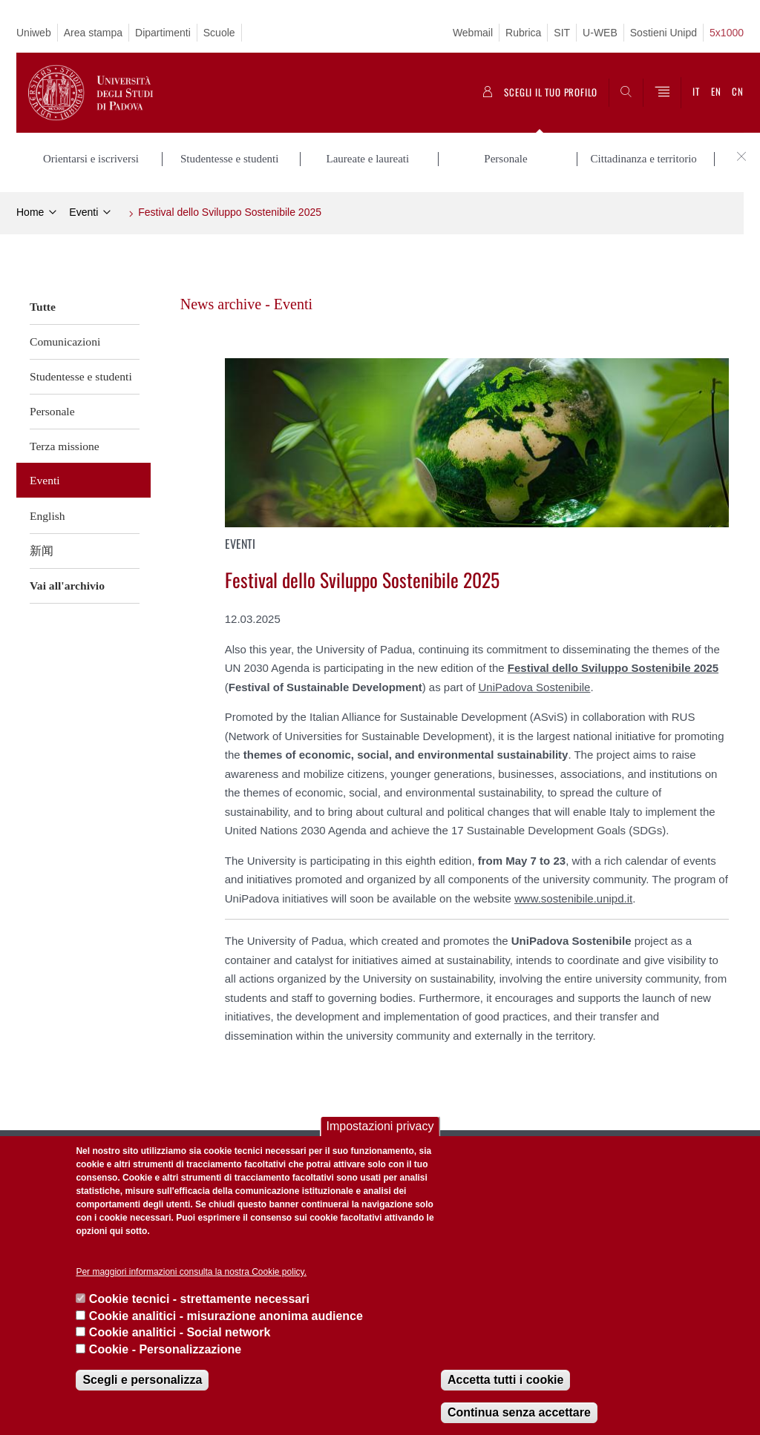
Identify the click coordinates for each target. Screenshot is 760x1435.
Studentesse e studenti (81, 376)
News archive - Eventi (246, 304)
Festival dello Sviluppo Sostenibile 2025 (229, 212)
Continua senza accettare (519, 1412)
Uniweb (33, 33)
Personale (52, 411)
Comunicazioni (65, 341)
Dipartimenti (163, 33)
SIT (562, 33)
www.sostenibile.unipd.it (573, 898)
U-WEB (600, 33)
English (47, 515)
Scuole (219, 33)
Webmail (473, 33)
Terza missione (64, 446)
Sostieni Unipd (663, 33)
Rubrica (523, 33)
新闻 (41, 550)
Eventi (83, 212)
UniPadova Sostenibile (535, 687)
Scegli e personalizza (142, 1379)
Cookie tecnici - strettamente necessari (199, 1299)
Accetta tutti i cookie (505, 1379)
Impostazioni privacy (380, 1126)
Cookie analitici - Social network (180, 1332)
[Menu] (662, 93)
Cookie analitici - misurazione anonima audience (226, 1316)
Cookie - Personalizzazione (165, 1349)
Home (30, 212)
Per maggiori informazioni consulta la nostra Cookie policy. (191, 1272)
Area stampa (93, 33)
